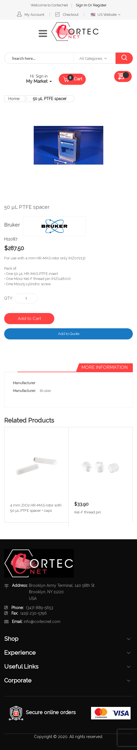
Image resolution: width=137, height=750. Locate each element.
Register (100, 5)
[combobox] (39, 58)
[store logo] (75, 31)
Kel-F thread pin (87, 512)
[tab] (104, 367)
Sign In (82, 5)
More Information (104, 367)
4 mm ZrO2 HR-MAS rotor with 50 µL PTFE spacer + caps (36, 508)
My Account (34, 15)
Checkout (71, 15)
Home (13, 98)
